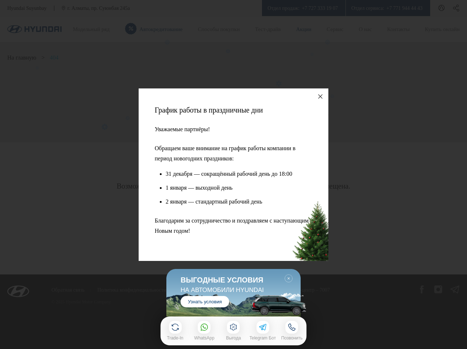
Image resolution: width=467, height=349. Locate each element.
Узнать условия (205, 301)
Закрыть (289, 278)
